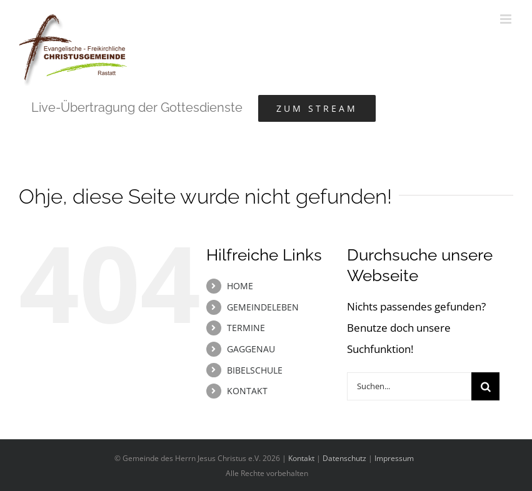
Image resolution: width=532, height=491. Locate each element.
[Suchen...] (409, 386)
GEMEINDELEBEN (263, 307)
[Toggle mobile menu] (506, 19)
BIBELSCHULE (255, 370)
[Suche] (485, 386)
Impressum (394, 458)
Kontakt (301, 458)
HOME (240, 286)
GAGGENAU (251, 349)
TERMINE (246, 328)
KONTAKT (247, 391)
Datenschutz (344, 458)
